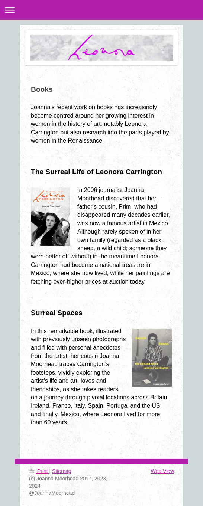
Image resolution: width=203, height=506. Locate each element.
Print (39, 471)
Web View (162, 471)
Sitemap (61, 471)
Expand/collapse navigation (101, 10)
